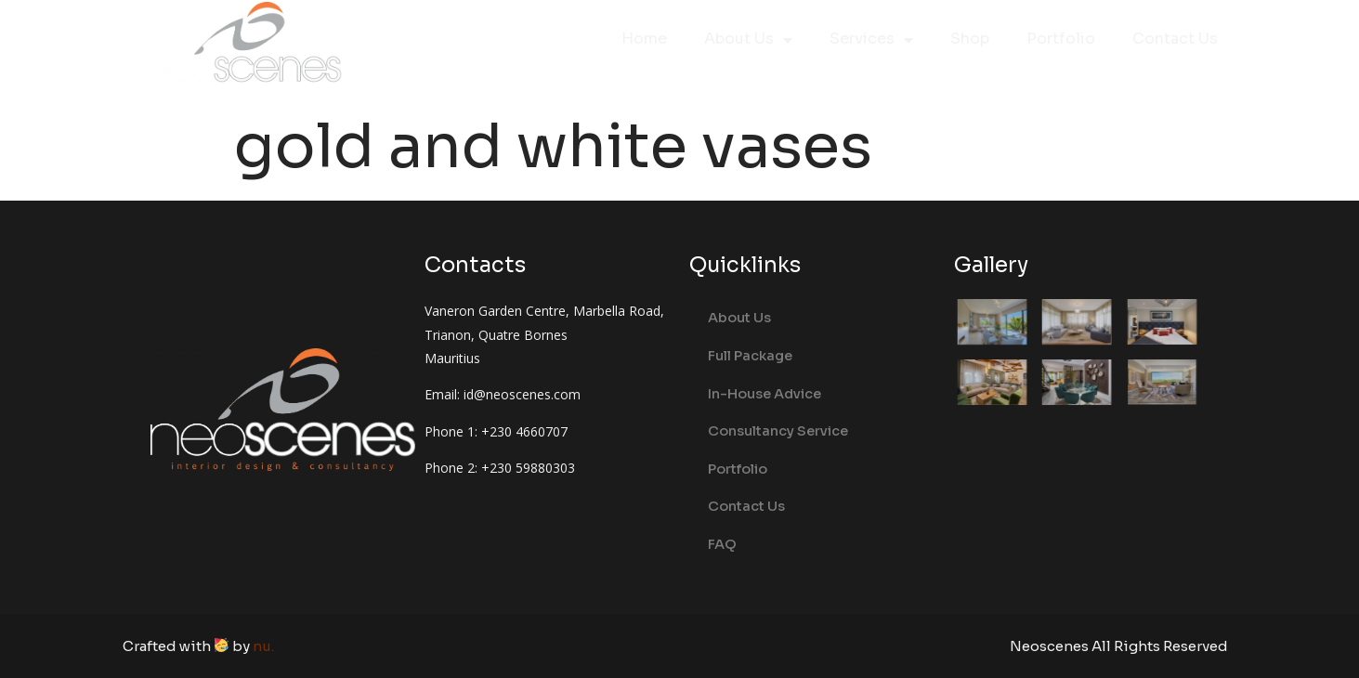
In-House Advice (764, 393)
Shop (969, 38)
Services (871, 40)
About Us (748, 40)
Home (644, 38)
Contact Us (1175, 38)
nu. (263, 646)
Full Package (750, 355)
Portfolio (1060, 38)
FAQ (722, 544)
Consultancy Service (778, 431)
